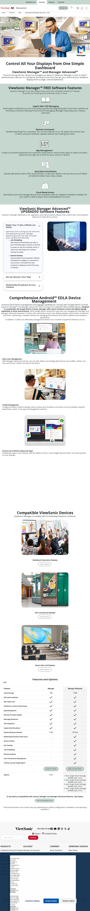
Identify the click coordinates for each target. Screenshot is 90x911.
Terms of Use (11, 892)
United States (49, 833)
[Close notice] (73, 900)
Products (12, 12)
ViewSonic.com (30, 2)
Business (51, 2)
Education (42, 2)
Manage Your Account (31, 850)
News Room (73, 850)
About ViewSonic (56, 850)
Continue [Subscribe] (33, 838)
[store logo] (28, 8)
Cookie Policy (12, 890)
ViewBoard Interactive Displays (12, 850)
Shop (20, 12)
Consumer (61, 2)
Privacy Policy (12, 888)
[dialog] (45, 881)
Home (4, 12)
